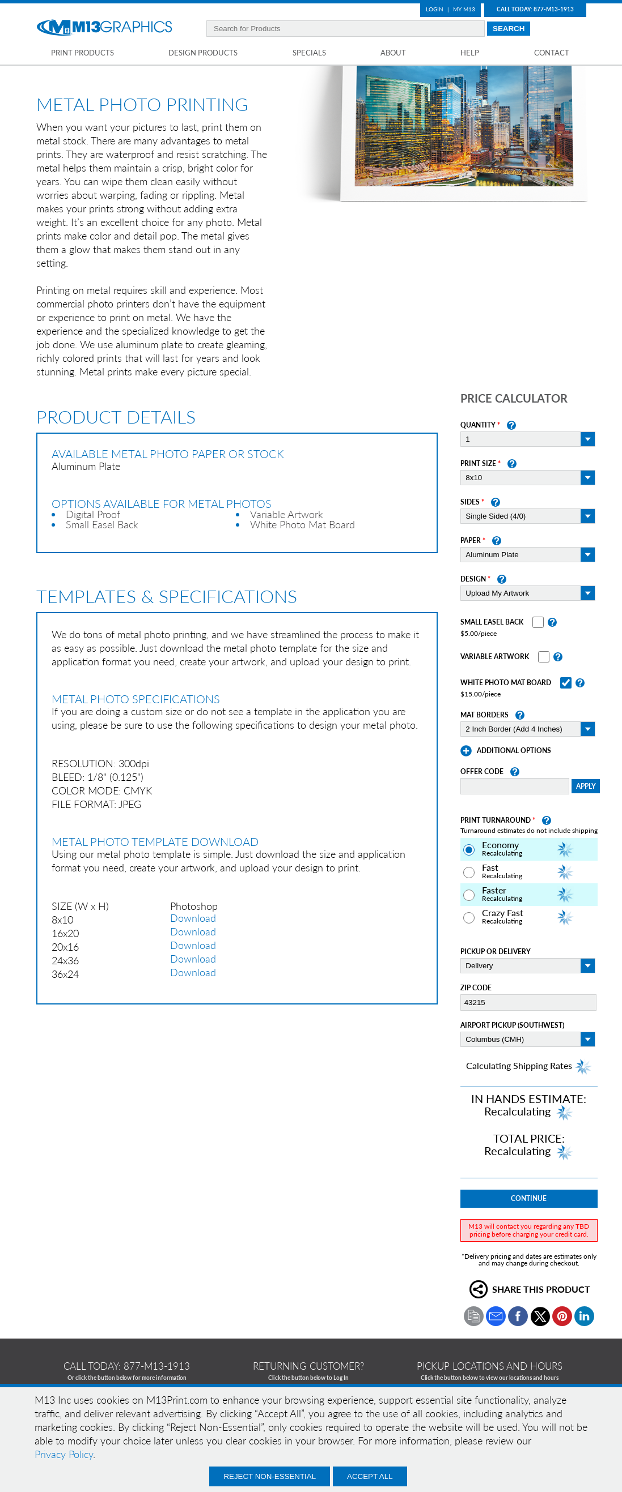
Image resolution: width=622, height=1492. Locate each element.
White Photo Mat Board (505, 682)
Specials (309, 52)
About (393, 52)
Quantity (478, 425)
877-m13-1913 (157, 1366)
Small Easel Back (491, 622)
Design (473, 579)
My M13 (464, 9)
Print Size (478, 463)
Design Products (203, 52)
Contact (551, 52)
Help (469, 52)
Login (434, 9)
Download (193, 918)
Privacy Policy (64, 1454)
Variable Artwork (494, 656)
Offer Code (481, 771)
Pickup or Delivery (495, 951)
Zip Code (476, 988)
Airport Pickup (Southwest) (512, 1025)
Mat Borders (484, 715)
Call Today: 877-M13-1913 (535, 9)
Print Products (82, 52)
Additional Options (514, 750)
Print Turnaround (495, 820)
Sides (470, 502)
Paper (470, 540)
